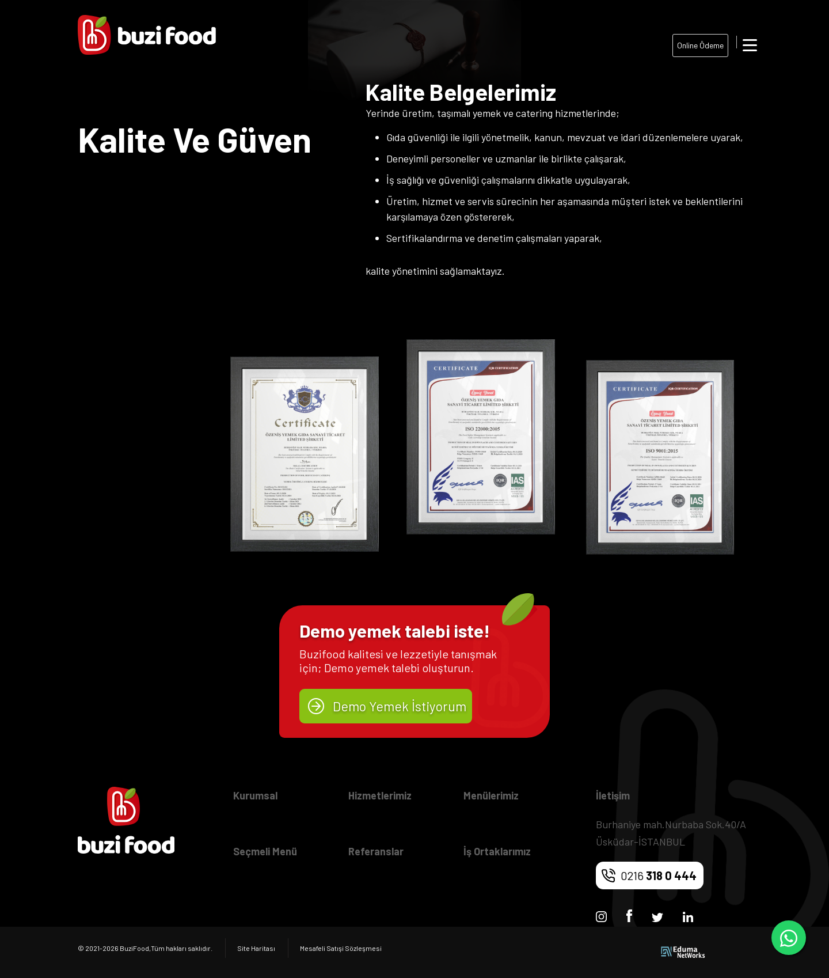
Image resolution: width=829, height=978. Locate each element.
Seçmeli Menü (265, 851)
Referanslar (376, 851)
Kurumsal (255, 795)
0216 (659, 875)
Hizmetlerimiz (380, 795)
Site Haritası (256, 948)
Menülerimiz (491, 795)
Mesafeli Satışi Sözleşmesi (341, 948)
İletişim (613, 795)
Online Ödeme (700, 45)
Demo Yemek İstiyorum (399, 706)
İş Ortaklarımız (497, 851)
